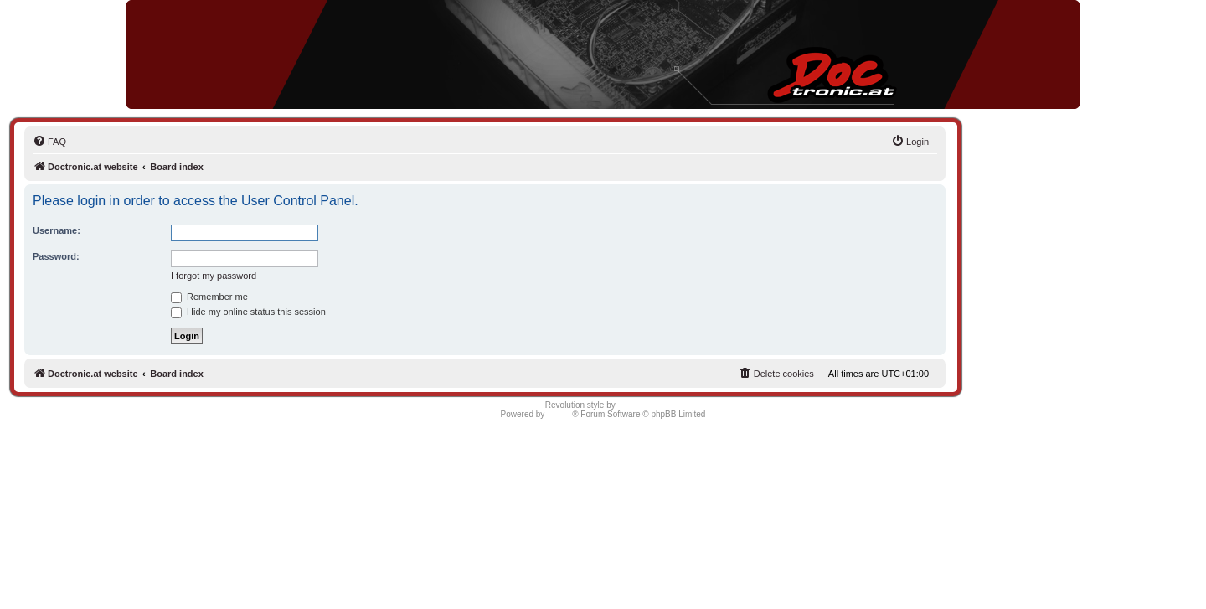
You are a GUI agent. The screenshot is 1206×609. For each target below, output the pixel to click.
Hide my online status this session (248, 312)
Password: (56, 256)
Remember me (209, 297)
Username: (56, 230)
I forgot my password (213, 276)
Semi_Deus (640, 405)
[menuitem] (49, 142)
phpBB (559, 414)
